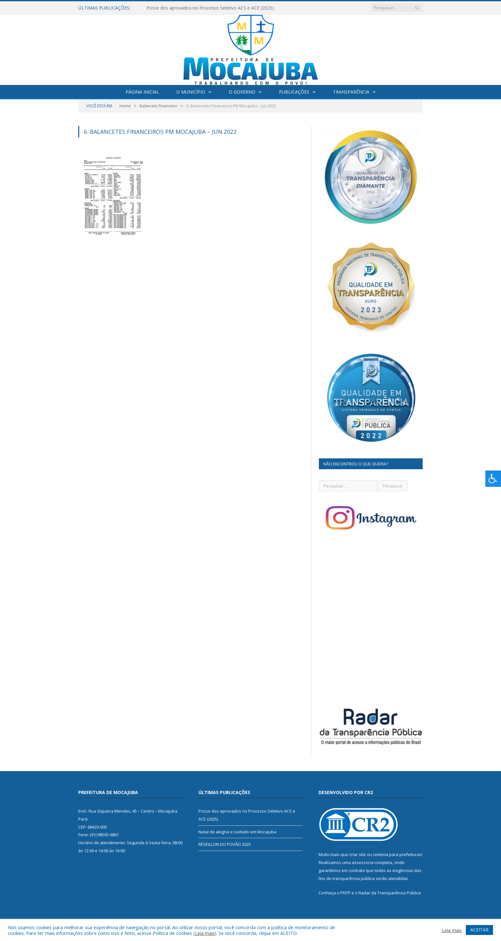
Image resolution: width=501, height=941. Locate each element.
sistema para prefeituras (397, 854)
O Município (190, 92)
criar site (357, 854)
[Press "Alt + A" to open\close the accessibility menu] (493, 478)
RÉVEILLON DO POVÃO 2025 (224, 844)
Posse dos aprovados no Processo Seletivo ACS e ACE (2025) (210, 8)
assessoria (363, 862)
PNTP (345, 893)
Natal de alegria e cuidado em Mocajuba (237, 832)
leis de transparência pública (347, 878)
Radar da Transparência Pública (389, 893)
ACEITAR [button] (479, 930)
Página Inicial (142, 92)
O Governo (242, 92)
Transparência (351, 92)
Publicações (294, 92)
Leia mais (205, 933)
